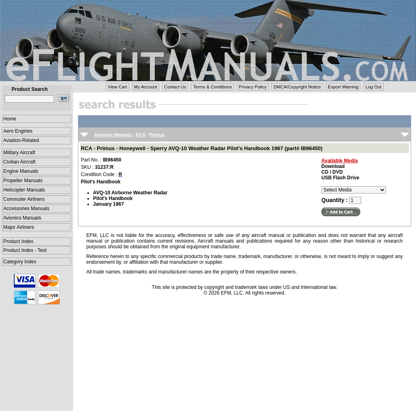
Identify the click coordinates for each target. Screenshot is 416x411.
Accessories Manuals (26, 208)
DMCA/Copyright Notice (297, 86)
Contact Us (175, 86)
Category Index (19, 262)
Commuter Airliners (24, 199)
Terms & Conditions (212, 86)
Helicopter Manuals (24, 190)
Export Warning (343, 86)
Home (9, 119)
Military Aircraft (19, 152)
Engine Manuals (20, 171)
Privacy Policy (252, 86)
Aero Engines (17, 131)
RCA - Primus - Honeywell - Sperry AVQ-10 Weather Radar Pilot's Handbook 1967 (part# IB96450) (202, 148)
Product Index (18, 241)
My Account (145, 86)
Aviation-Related (21, 140)
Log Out (373, 86)
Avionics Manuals (22, 218)
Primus (157, 134)
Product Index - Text (25, 250)
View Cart (117, 86)
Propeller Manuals (23, 180)
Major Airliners (18, 227)
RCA (140, 134)
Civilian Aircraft (19, 162)
